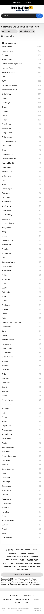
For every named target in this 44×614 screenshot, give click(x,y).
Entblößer (21, 508)
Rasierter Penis (21, 51)
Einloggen (28, 2)
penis (22, 560)
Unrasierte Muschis (21, 141)
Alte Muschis (21, 245)
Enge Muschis (21, 426)
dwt (39, 566)
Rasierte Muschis (21, 73)
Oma (21, 258)
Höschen (21, 378)
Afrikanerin (21, 391)
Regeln (17, 603)
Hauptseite (13, 596)
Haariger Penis (21, 68)
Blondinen (21, 366)
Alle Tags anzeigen (22, 574)
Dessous (21, 111)
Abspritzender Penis (21, 90)
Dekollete (21, 529)
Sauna (21, 417)
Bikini (21, 374)
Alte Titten (21, 452)
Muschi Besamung (21, 456)
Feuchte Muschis (21, 163)
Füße (21, 185)
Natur (21, 318)
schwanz (19, 550)
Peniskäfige (21, 353)
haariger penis (11, 560)
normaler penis (27, 553)
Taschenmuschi (21, 447)
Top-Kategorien (10, 43)
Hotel (21, 413)
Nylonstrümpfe (21, 241)
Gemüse (21, 495)
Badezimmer (21, 404)
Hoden (21, 180)
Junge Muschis (21, 154)
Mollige (21, 275)
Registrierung (17, 2)
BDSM (21, 288)
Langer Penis (21, 348)
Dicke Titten (21, 94)
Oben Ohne (21, 460)
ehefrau (9, 550)
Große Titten (21, 167)
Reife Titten (21, 383)
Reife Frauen (21, 124)
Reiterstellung (21, 430)
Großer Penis (21, 146)
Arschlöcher (21, 253)
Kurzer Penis (21, 202)
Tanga (21, 232)
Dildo (21, 150)
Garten (21, 331)
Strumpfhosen (21, 439)
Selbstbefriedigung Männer (21, 64)
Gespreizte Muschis (21, 159)
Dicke (21, 284)
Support (37, 599)
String (21, 516)
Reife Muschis (21, 129)
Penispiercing (21, 215)
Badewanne (21, 327)
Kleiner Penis (21, 60)
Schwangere (21, 486)
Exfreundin (21, 193)
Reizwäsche (21, 499)
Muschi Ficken (21, 400)
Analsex (21, 309)
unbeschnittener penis (24, 563)
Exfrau (21, 335)
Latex (21, 473)
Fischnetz (21, 465)
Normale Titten (21, 172)
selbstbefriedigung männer (17, 556)
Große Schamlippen (21, 469)
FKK (21, 77)
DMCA (27, 603)
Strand (21, 387)
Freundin (21, 98)
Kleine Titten (21, 271)
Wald (21, 297)
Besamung (21, 219)
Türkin (21, 422)
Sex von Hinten (21, 266)
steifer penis (8, 563)
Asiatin (21, 443)
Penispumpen (21, 189)
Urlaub (21, 236)
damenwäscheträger (27, 566)
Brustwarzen (21, 206)
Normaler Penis (21, 47)
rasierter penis (9, 566)
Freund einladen (22, 599)
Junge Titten (21, 210)
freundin (34, 556)
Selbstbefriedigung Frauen (21, 322)
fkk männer (13, 553)
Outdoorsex (21, 478)
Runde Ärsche (21, 435)
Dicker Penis (21, 176)
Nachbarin (21, 197)
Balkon (21, 314)
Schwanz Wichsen (21, 262)
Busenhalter (21, 503)
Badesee (21, 396)
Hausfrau (21, 370)
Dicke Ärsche (21, 137)
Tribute (21, 107)
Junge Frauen (21, 133)
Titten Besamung (21, 521)
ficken (35, 550)
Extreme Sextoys (21, 340)
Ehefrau (21, 55)
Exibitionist (21, 292)
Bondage (21, 409)
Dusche (21, 301)
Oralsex (21, 116)
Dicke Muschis (21, 357)
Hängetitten (21, 228)
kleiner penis (32, 560)
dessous (37, 563)
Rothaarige (21, 482)
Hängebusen (21, 344)
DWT (21, 81)
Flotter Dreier (21, 538)
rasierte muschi (21, 570)
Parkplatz (21, 512)
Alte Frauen (21, 305)
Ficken (21, 120)
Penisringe (21, 103)
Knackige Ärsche (21, 223)
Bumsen (21, 525)
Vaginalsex (21, 279)
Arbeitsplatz (21, 490)
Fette (21, 534)
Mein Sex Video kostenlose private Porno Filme (18, 609)
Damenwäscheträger (21, 85)
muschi (27, 550)
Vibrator (21, 361)
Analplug (21, 249)
